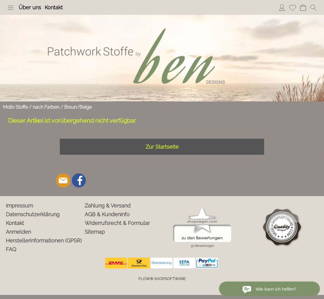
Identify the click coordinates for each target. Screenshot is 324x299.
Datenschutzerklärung (33, 214)
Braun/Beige (78, 107)
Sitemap (95, 232)
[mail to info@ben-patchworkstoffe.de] (63, 180)
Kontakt (54, 7)
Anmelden (282, 7)
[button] (10, 7)
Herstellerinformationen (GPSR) (44, 241)
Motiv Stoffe (15, 107)
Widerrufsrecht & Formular (117, 223)
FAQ (11, 249)
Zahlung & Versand (107, 206)
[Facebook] (79, 180)
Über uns (30, 7)
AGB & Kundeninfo (107, 214)
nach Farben (46, 107)
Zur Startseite (162, 147)
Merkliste (292, 7)
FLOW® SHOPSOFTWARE (162, 279)
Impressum (19, 206)
